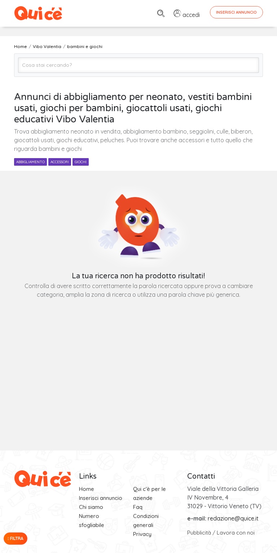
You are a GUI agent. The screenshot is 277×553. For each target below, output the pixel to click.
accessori (59, 162)
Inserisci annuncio (100, 498)
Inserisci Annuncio (236, 12)
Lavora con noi (236, 532)
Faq (137, 507)
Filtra (15, 538)
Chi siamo (91, 507)
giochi (81, 162)
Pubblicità (199, 532)
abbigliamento (30, 162)
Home (86, 488)
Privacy (142, 534)
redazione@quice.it (233, 518)
